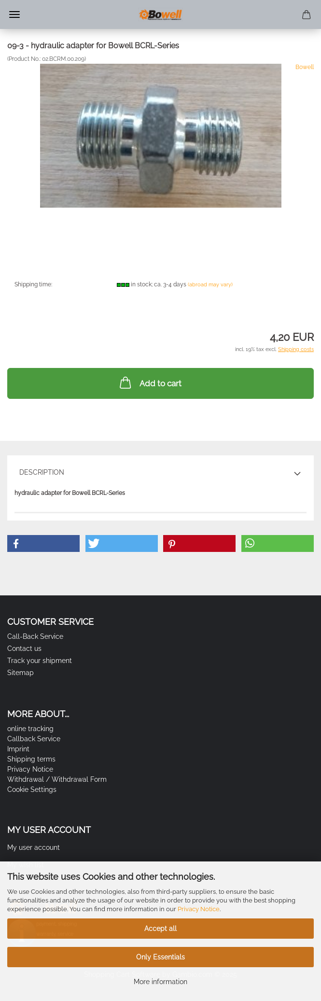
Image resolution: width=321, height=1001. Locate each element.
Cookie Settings (31, 789)
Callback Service (33, 739)
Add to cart (149, 382)
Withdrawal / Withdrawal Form (57, 779)
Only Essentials (160, 957)
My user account (33, 847)
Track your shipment (39, 660)
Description (41, 472)
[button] (43, 543)
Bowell (304, 67)
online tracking (30, 729)
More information (160, 982)
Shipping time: (33, 284)
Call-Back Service (35, 636)
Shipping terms (31, 759)
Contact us (24, 648)
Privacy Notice (199, 909)
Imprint (18, 749)
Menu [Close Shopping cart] (14, 14)
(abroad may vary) (210, 285)
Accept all (160, 928)
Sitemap (20, 673)
